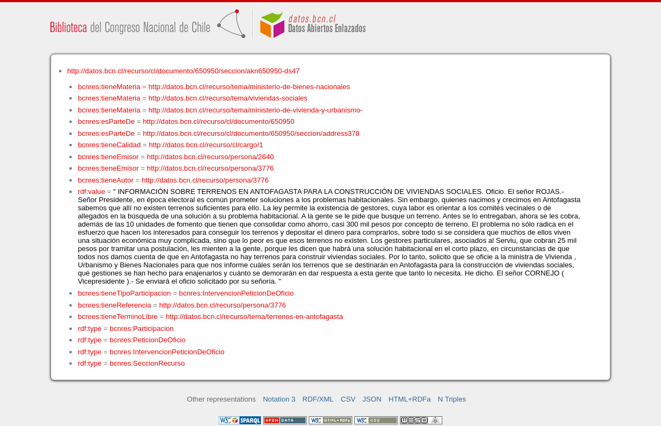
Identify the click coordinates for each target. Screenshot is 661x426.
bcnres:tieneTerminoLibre (117, 316)
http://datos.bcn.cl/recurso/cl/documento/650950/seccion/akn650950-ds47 (183, 71)
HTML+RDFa (410, 399)
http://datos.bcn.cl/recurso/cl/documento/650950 (218, 121)
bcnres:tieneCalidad (109, 145)
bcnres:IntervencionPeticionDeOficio (236, 293)
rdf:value (91, 191)
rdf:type (89, 328)
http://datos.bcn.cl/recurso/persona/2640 (210, 157)
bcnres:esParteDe (106, 121)
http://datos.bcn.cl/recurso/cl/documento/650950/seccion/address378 (251, 133)
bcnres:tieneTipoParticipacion (124, 293)
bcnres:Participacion (142, 328)
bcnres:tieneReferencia (114, 305)
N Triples (452, 399)
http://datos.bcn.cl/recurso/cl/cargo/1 (206, 145)
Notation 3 (279, 399)
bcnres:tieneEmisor (108, 157)
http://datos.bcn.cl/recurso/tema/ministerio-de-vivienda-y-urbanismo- (256, 110)
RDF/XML (318, 399)
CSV (348, 399)
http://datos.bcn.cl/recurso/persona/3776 (210, 168)
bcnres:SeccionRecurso (147, 363)
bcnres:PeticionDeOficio (148, 340)
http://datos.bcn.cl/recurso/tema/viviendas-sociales (228, 98)
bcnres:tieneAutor (106, 180)
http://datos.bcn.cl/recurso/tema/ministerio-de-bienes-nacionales (250, 87)
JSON (372, 399)
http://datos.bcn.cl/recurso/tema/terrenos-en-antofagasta (254, 316)
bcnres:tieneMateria (109, 87)
